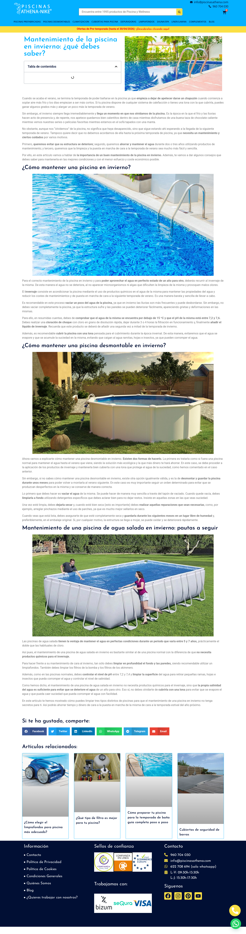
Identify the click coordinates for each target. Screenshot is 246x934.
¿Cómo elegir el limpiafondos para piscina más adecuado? (43, 827)
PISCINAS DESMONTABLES (56, 21)
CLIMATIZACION (81, 21)
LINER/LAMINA (179, 21)
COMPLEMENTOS (197, 21)
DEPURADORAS (128, 21)
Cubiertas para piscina (104, 21)
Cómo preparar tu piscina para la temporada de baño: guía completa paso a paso (149, 817)
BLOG (211, 21)
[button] (116, 66)
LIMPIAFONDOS (147, 21)
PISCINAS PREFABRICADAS (27, 21)
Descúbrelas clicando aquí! (153, 29)
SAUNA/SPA (163, 21)
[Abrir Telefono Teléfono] (235, 910)
